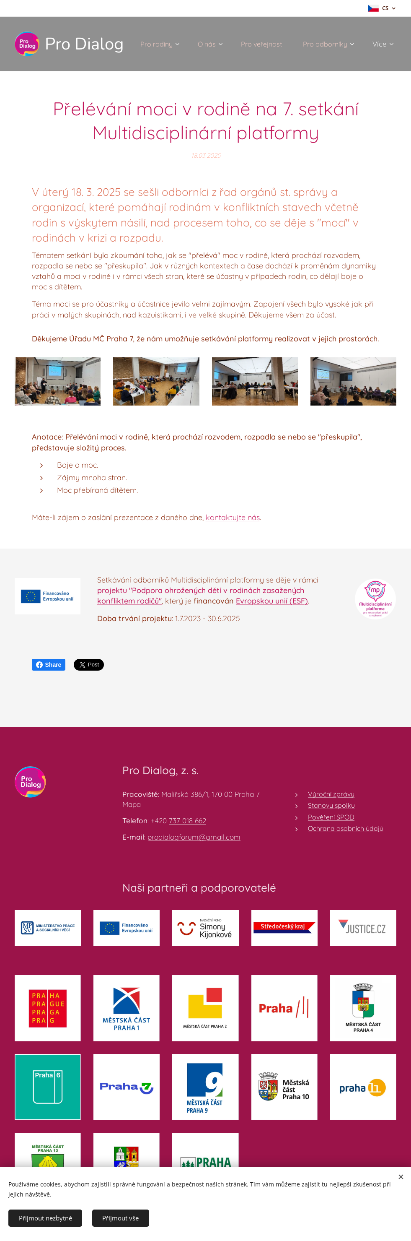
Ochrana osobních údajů (345, 828)
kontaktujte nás (233, 517)
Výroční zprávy (331, 794)
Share (49, 664)
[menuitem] (227, 44)
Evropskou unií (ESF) (272, 601)
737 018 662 (187, 820)
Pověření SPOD (331, 817)
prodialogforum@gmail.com (193, 837)
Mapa (131, 804)
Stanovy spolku (331, 805)
